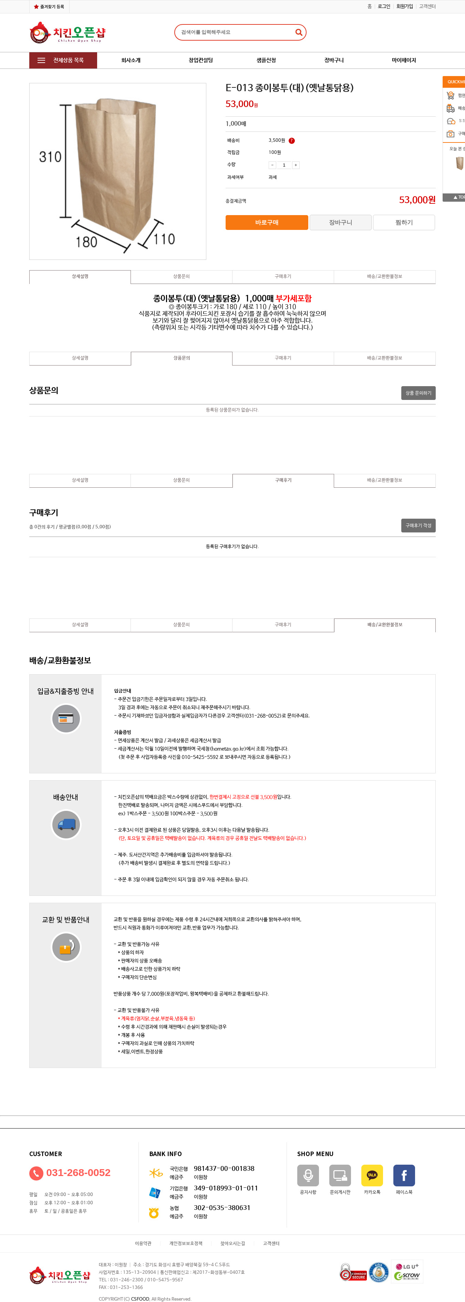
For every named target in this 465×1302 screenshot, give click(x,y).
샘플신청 (266, 60)
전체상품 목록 (61, 60)
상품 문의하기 (419, 393)
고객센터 (427, 6)
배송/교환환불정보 (384, 276)
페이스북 (404, 1180)
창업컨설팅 (201, 60)
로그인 (384, 6)
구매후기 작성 (419, 525)
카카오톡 (372, 1180)
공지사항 (308, 1180)
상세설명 (80, 276)
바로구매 (267, 222)
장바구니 (334, 60)
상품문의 (181, 276)
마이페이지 (404, 60)
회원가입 (404, 6)
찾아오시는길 (232, 1243)
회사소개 (131, 60)
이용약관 (143, 1243)
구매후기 (283, 276)
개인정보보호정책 (186, 1243)
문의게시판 (340, 1180)
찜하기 (404, 222)
